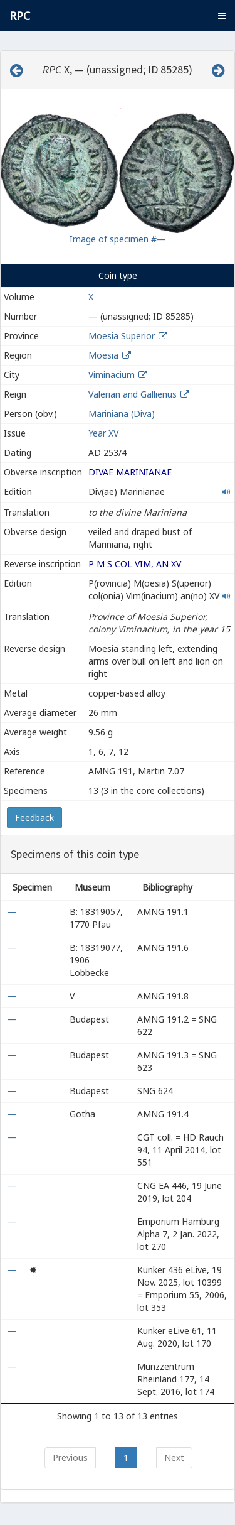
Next (174, 1457)
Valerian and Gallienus (132, 394)
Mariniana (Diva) (121, 414)
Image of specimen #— (118, 239)
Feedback (34, 817)
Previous (70, 1457)
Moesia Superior (121, 336)
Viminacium (111, 375)
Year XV (103, 433)
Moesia (103, 355)
